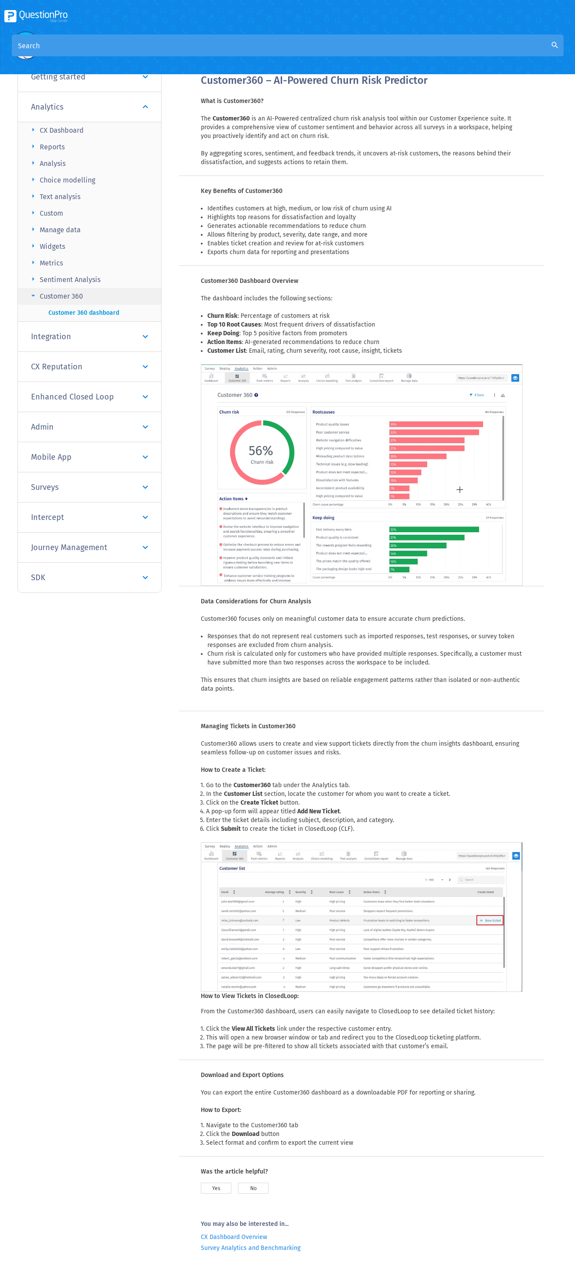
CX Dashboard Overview (234, 1237)
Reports (47, 146)
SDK (89, 577)
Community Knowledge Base (285, 53)
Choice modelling (62, 179)
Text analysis (54, 196)
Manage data (55, 229)
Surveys (89, 487)
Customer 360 (56, 295)
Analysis (47, 163)
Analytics (89, 107)
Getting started (89, 77)
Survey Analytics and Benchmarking (250, 1248)
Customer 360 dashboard (83, 313)
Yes (216, 1188)
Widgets (47, 246)
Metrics (46, 262)
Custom (46, 212)
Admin (89, 427)
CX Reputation (89, 367)
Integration (89, 336)
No (253, 1188)
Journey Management (89, 547)
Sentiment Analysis (64, 279)
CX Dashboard (56, 129)
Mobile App (89, 457)
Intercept (89, 517)
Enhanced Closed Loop (89, 397)
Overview (216, 53)
